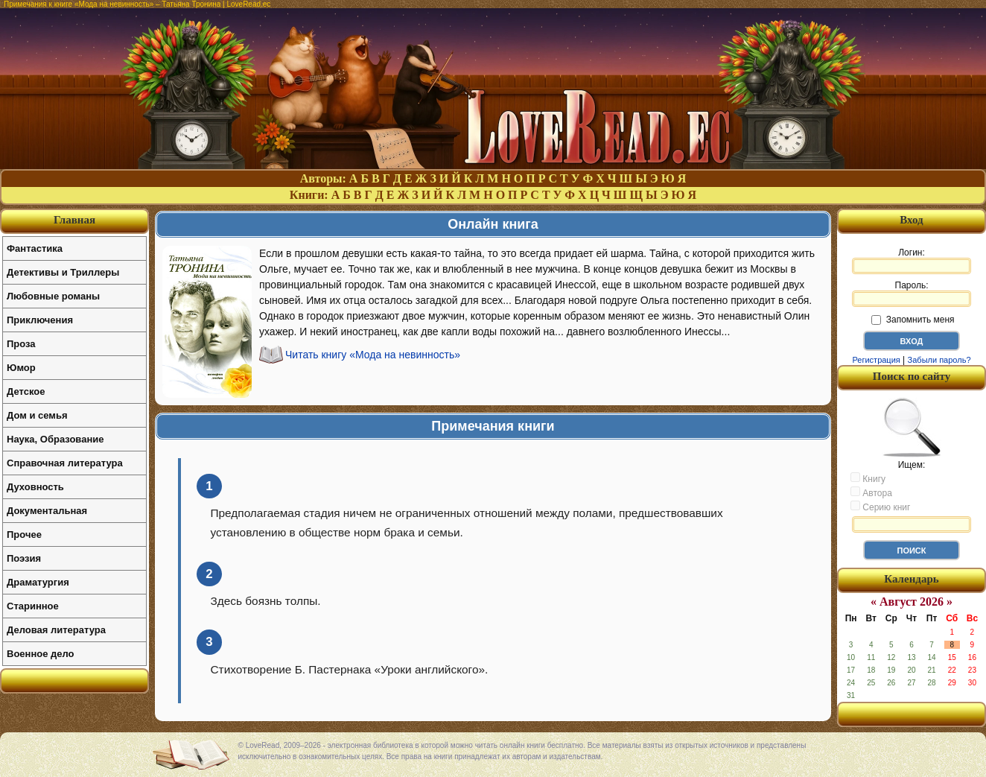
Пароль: (911, 293)
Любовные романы (53, 296)
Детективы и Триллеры (63, 272)
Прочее (24, 534)
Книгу (867, 478)
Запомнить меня (912, 319)
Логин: (911, 260)
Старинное (33, 606)
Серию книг (880, 507)
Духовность (35, 486)
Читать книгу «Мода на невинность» (372, 355)
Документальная (47, 510)
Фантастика (35, 248)
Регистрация (876, 359)
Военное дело (40, 653)
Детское (26, 391)
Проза (21, 343)
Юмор (21, 367)
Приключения (40, 320)
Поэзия (24, 558)
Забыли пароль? (939, 359)
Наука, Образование (55, 439)
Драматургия (38, 582)
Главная (74, 220)
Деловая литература (56, 629)
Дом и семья (37, 415)
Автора (871, 492)
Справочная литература (65, 463)
